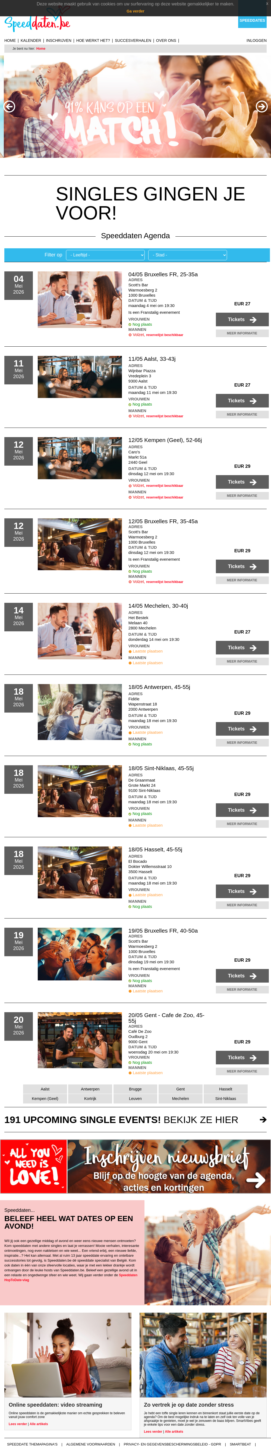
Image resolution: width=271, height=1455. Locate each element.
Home (10, 40)
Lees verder (18, 1424)
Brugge (135, 1089)
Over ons (166, 40)
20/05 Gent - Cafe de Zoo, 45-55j (166, 1018)
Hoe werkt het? (93, 40)
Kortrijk (90, 1098)
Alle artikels (39, 1424)
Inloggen (257, 40)
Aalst (45, 1089)
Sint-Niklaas (225, 1098)
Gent (180, 1089)
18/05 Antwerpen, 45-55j (159, 687)
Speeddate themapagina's (32, 1444)
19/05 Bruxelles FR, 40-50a (163, 930)
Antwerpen (90, 1089)
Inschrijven (58, 40)
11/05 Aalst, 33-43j (152, 359)
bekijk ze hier (121, 1119)
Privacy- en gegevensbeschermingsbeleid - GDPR (172, 1444)
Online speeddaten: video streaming (55, 1405)
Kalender (31, 40)
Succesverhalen (133, 40)
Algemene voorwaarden (90, 1444)
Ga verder (135, 11)
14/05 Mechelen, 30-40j (158, 606)
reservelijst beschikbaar (164, 335)
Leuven (135, 1098)
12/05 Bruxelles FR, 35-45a (163, 521)
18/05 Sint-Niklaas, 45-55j (161, 768)
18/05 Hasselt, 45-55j (155, 849)
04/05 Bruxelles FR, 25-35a (163, 274)
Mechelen (180, 1098)
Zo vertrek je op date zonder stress (189, 1405)
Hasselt (225, 1089)
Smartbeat (240, 1444)
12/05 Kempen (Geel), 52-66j (165, 440)
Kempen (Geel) (45, 1098)
